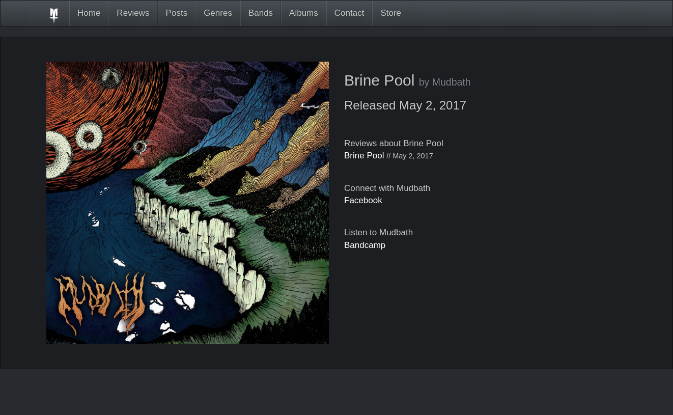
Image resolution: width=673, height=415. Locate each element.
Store (390, 13)
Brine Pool (364, 155)
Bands (260, 13)
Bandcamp (364, 245)
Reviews (133, 13)
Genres (218, 13)
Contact (349, 13)
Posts (177, 13)
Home (88, 13)
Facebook (363, 200)
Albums (303, 13)
